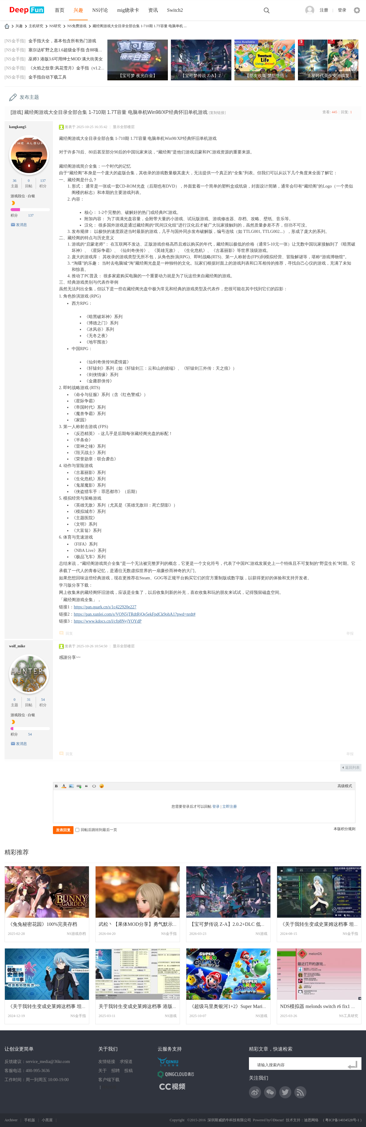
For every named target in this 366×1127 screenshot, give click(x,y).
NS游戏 (261, 934)
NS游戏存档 (76, 934)
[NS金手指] (15, 41)
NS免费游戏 (76, 26)
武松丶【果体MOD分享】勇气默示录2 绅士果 (147, 924)
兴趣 (78, 10)
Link (79, 786)
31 (29, 699)
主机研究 (36, 26)
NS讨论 (100, 10)
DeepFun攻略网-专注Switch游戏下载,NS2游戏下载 (7, 26)
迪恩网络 (311, 1120)
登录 (342, 10)
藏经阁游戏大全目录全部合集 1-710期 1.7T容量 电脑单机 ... (140, 26)
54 (43, 699)
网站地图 (109, 1087)
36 (14, 181)
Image (71, 786)
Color (64, 786)
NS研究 (55, 26)
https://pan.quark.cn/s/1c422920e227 (105, 607)
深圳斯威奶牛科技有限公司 (229, 1120)
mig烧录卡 (128, 10)
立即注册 (229, 806)
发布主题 (29, 97)
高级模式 (345, 786)
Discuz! (278, 1120)
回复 (69, 633)
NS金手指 (169, 934)
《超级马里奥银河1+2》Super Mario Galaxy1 (236, 1006)
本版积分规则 (344, 829)
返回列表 (352, 767)
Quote (86, 786)
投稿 (128, 1070)
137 (43, 181)
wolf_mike (17, 646)
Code (94, 786)
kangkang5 (17, 127)
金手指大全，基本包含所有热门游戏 (62, 41)
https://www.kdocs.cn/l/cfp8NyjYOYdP (108, 621)
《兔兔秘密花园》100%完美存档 (42, 924)
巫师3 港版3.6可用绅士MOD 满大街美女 (65, 59)
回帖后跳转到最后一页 (96, 830)
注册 (324, 10)
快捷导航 (356, 10)
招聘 (115, 1070)
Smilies (102, 786)
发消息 (21, 225)
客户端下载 (108, 1079)
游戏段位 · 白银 (23, 196)
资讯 (153, 10)
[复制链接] (217, 113)
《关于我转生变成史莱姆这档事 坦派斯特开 (54, 1006)
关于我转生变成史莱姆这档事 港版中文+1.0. (145, 1006)
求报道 (126, 1061)
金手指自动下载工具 (47, 77)
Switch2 (175, 10)
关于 (102, 1070)
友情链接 (106, 1061)
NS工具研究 (348, 1016)
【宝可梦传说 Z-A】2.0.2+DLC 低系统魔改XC (238, 924)
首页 (59, 10)
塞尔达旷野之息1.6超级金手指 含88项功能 (67, 50)
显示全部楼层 (124, 127)
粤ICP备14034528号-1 (342, 1120)
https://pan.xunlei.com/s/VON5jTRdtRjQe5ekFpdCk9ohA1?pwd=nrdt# (134, 614)
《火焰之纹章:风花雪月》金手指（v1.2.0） (68, 68)
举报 (350, 633)
